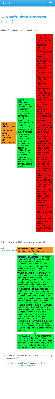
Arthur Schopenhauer (7, 249)
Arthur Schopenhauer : (8, 126)
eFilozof (6, 3)
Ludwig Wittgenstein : (24, 101)
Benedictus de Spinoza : (28, 257)
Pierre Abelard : (24, 336)
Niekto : (40, 36)
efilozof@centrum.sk (27, 366)
